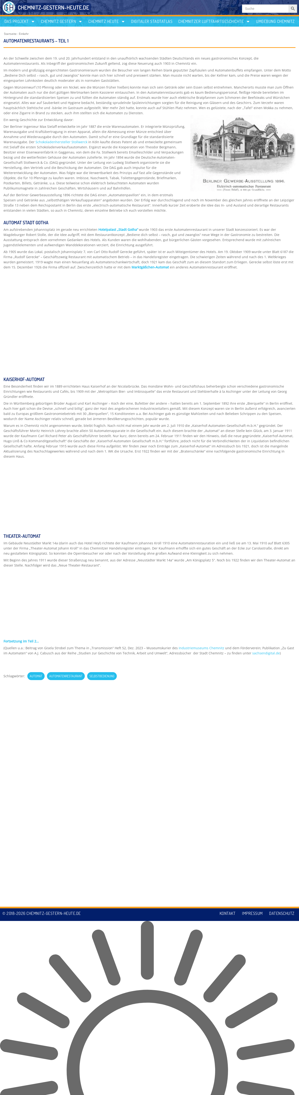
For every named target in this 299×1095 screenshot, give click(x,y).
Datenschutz (282, 1087)
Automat (36, 452)
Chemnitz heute (106, 21)
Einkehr (24, 34)
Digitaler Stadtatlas (151, 21)
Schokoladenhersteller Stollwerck (61, 142)
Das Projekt (19, 21)
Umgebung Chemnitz (275, 21)
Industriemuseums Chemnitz (201, 424)
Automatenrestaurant (65, 452)
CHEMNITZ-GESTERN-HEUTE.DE (53, 7)
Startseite (10, 34)
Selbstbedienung (101, 452)
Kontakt (226, 1087)
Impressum (251, 1087)
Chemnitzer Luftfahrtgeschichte (214, 21)
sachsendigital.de (266, 429)
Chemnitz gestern (61, 21)
